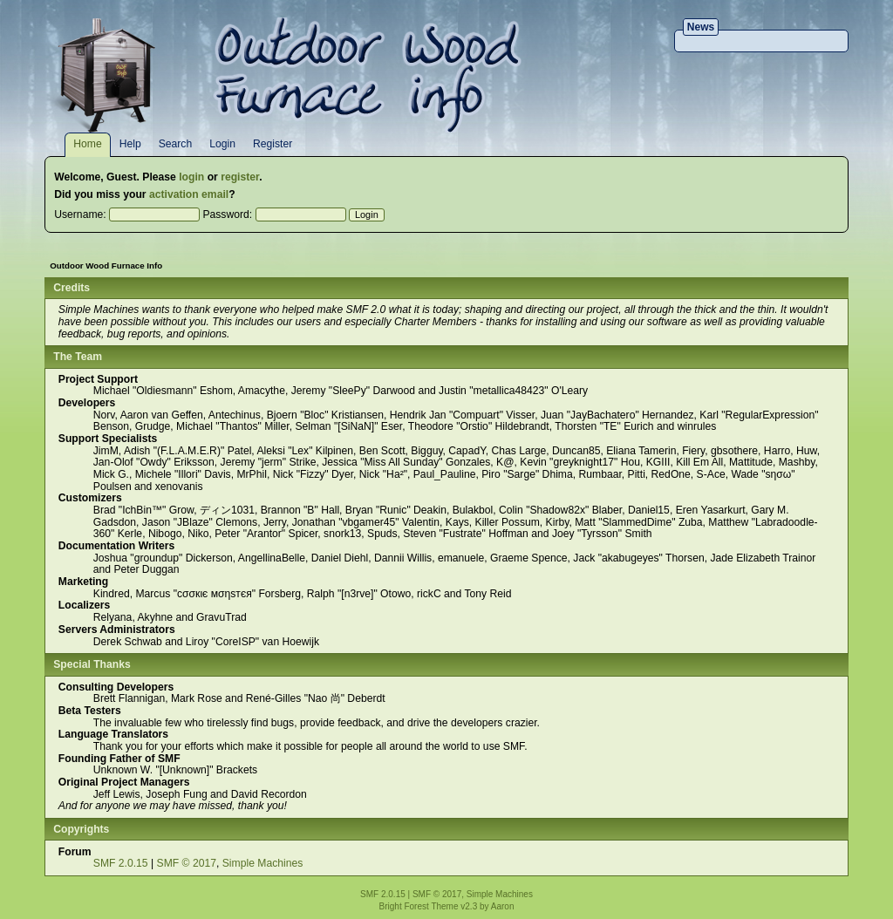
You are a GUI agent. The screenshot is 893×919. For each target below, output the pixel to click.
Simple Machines (262, 863)
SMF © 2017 (186, 863)
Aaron (503, 906)
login (191, 177)
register (240, 177)
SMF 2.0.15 (120, 863)
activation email (188, 194)
